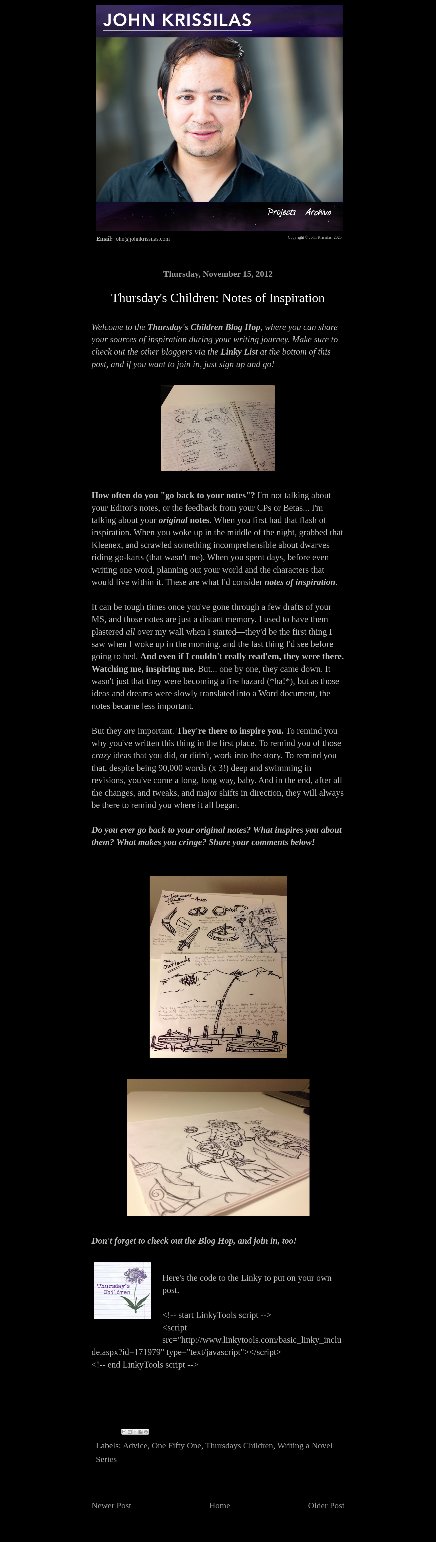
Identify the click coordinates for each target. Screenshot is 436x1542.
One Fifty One (176, 1445)
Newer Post (111, 1505)
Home (219, 1505)
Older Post (326, 1505)
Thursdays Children (239, 1445)
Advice (135, 1445)
